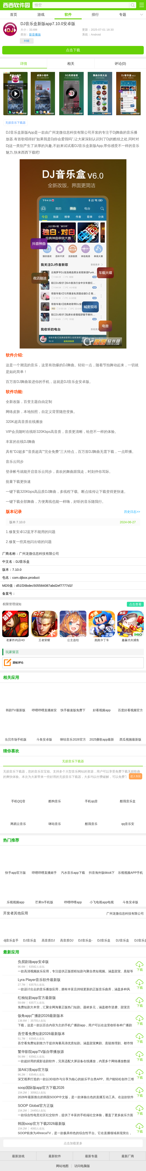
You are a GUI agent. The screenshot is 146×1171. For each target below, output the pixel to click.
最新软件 (55, 1156)
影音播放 (35, 34)
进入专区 (135, 776)
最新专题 (91, 1156)
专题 (122, 14)
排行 (95, 14)
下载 (140, 969)
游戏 (41, 14)
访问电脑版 (82, 1166)
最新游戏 (18, 1156)
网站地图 (62, 1166)
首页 (13, 14)
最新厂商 (128, 1156)
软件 (68, 14)
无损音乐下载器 (15, 122)
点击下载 (73, 50)
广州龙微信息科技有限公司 (39, 553)
